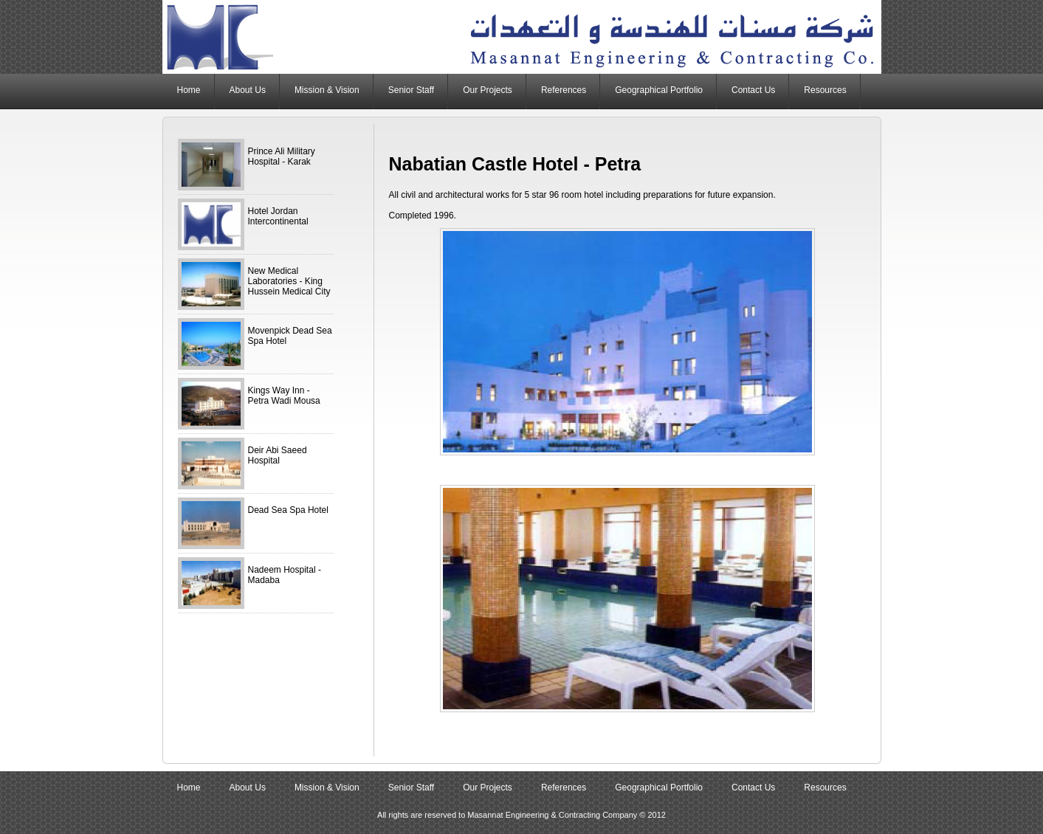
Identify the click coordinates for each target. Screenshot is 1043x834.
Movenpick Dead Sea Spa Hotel (290, 335)
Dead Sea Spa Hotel (288, 510)
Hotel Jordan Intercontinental (278, 216)
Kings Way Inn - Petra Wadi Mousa (284, 395)
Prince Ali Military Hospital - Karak (281, 156)
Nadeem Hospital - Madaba (284, 575)
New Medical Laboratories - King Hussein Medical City (289, 281)
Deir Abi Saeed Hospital (277, 455)
